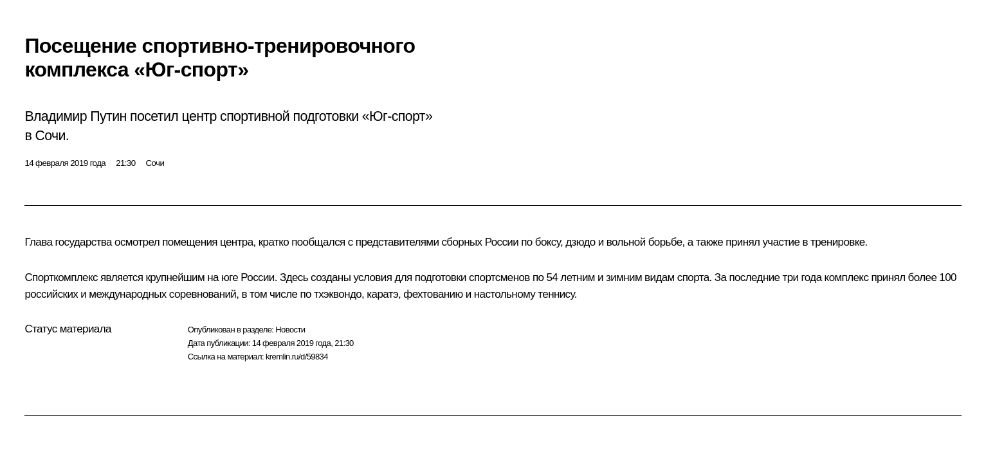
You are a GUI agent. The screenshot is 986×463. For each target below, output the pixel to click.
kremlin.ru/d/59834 (297, 356)
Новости (290, 329)
